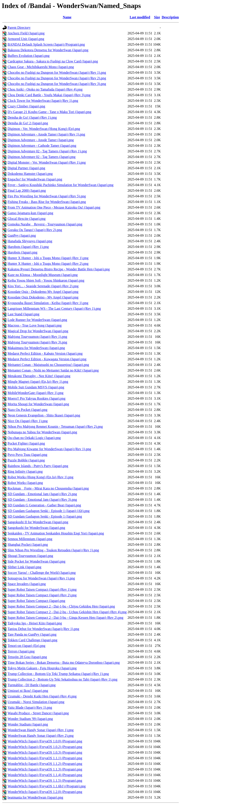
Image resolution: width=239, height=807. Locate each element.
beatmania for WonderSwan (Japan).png (35, 797)
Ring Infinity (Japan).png (25, 471)
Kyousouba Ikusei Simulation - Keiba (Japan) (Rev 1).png (48, 303)
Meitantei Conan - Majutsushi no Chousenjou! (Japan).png (48, 365)
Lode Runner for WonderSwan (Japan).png (37, 320)
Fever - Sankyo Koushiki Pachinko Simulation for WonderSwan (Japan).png (60, 185)
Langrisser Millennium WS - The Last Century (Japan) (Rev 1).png (54, 308)
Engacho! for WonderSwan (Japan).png (35, 179)
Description (170, 17)
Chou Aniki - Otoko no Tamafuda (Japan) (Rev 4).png (45, 89)
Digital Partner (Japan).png (26, 168)
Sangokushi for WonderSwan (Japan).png (36, 527)
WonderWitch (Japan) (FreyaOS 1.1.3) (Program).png (45, 769)
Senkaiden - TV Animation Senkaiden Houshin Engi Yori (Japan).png (56, 533)
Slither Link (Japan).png (24, 567)
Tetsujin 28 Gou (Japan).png (27, 657)
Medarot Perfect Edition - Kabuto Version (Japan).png (45, 353)
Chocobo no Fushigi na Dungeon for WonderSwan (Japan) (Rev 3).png (57, 84)
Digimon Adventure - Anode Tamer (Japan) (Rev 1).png (46, 134)
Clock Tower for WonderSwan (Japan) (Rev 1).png (43, 100)
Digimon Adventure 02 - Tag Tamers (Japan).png (41, 157)
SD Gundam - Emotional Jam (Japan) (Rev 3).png (42, 499)
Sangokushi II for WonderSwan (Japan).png (38, 522)
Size (157, 17)
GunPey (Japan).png (22, 235)
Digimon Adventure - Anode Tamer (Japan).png (41, 140)
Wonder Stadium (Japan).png (28, 724)
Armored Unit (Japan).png (26, 39)
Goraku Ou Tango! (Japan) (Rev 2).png (35, 230)
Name (67, 17)
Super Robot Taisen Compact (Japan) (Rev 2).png (42, 595)
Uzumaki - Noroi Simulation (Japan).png (36, 702)
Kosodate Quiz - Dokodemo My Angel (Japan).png (43, 291)
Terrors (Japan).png (21, 651)
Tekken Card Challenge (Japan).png (32, 640)
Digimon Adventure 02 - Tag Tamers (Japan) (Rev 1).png (47, 151)
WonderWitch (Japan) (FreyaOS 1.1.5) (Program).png (45, 780)
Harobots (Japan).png (22, 252)
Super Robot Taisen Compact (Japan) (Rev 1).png (42, 589)
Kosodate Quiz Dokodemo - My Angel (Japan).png (43, 297)
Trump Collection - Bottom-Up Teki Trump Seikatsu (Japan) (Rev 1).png (58, 674)
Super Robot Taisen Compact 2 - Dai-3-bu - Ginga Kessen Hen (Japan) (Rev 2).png (65, 617)
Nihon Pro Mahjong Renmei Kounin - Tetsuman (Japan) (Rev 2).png (55, 426)
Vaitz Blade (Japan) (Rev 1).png (30, 707)
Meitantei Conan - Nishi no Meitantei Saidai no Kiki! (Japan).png (53, 370)
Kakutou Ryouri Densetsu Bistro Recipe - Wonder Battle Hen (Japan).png (59, 269)
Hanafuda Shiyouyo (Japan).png (30, 241)
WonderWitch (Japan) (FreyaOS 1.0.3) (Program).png (45, 752)
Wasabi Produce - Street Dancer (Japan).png (38, 713)
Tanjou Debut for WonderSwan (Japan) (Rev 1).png (43, 629)
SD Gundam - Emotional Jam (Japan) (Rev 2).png (42, 494)
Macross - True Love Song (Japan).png (35, 325)
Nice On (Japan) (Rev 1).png (28, 421)
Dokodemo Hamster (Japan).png (30, 173)
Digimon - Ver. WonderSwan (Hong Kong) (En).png (44, 129)
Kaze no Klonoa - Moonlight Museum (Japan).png (43, 275)
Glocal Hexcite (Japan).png (26, 218)
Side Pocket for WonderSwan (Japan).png (36, 561)
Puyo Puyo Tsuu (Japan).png (27, 454)
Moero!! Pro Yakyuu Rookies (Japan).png (37, 398)
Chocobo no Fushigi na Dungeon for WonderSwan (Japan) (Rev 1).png (57, 72)
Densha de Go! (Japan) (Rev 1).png (32, 117)
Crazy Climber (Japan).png (26, 106)
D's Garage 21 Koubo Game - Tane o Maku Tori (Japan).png (49, 112)
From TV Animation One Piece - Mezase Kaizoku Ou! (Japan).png (54, 207)
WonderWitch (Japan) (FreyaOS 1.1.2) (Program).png (45, 764)
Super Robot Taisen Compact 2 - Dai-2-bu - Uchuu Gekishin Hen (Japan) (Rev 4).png (67, 612)
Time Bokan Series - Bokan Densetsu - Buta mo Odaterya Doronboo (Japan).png (64, 662)
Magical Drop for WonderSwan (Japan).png (38, 331)
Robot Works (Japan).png (25, 483)
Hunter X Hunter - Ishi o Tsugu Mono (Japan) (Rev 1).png (48, 258)
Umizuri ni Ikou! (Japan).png (28, 690)
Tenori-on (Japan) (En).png (26, 646)
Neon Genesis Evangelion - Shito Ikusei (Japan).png (44, 415)
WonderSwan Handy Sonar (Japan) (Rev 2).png (41, 735)
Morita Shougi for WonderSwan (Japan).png (38, 404)
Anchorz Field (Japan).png (26, 33)
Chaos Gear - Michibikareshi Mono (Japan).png (41, 67)
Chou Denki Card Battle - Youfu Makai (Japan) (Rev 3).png (49, 95)
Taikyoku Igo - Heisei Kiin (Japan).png (35, 623)
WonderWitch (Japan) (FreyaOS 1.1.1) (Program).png (45, 758)
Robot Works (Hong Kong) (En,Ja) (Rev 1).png (40, 477)
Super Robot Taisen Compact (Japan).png (36, 601)
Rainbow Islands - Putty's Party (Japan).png (38, 466)
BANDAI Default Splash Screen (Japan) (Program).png (46, 44)
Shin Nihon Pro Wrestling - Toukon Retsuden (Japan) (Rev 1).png (53, 550)
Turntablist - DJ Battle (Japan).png (32, 685)
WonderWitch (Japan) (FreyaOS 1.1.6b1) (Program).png (47, 786)
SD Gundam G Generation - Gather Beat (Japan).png (44, 505)
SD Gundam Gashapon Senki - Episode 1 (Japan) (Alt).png (49, 511)
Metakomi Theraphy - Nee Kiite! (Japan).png (39, 376)
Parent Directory (19, 27)
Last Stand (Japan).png (23, 314)
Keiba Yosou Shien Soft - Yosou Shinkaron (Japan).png (46, 280)
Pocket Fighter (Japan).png (26, 443)
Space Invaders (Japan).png (27, 584)
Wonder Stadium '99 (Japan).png (30, 719)
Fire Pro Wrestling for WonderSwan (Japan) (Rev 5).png (47, 196)
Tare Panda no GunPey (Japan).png (32, 634)
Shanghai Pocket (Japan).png (28, 544)
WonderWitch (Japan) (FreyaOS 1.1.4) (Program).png (45, 775)
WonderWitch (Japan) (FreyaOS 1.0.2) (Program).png (45, 747)
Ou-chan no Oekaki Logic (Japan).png (34, 438)
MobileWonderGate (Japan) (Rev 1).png (35, 393)
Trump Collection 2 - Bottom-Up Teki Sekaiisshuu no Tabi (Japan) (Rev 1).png (62, 679)
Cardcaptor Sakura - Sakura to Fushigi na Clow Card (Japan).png (53, 61)
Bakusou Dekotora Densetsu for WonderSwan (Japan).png (48, 50)
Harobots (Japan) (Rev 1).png (28, 247)
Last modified (140, 17)
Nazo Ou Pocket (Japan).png (27, 409)
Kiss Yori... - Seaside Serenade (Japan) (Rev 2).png (43, 286)
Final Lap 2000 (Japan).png (27, 190)
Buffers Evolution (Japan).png (29, 55)
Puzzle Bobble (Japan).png (26, 460)
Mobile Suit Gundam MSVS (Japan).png (36, 387)
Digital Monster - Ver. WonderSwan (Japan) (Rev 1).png (47, 162)
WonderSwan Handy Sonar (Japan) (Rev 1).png (41, 730)
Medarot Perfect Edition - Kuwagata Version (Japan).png (47, 359)
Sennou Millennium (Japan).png (30, 539)
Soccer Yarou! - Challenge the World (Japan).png (42, 572)
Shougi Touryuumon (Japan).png (30, 556)
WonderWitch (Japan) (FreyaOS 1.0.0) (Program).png (45, 741)
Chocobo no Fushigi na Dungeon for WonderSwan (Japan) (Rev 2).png (57, 78)
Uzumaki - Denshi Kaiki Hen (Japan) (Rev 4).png (42, 696)
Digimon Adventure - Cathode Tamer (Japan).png (42, 145)
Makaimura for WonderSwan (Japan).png (36, 348)
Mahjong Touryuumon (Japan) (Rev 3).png (37, 342)
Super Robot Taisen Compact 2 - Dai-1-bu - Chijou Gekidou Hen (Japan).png (61, 606)
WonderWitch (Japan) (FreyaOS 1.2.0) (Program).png (45, 792)
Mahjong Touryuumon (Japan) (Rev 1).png (37, 336)
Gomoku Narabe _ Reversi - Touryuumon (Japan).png (45, 224)
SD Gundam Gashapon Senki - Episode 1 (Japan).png (45, 516)
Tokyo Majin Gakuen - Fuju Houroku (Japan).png (42, 668)
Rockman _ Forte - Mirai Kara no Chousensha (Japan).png (48, 488)
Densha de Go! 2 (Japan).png (28, 123)
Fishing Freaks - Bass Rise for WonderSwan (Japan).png (47, 202)
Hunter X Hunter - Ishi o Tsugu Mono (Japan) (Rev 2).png (48, 263)
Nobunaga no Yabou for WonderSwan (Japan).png (42, 432)
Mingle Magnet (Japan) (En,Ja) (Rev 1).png (38, 381)
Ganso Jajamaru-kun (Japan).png (30, 213)
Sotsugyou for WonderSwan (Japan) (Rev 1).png (41, 578)
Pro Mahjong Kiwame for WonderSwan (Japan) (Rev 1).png (49, 449)
